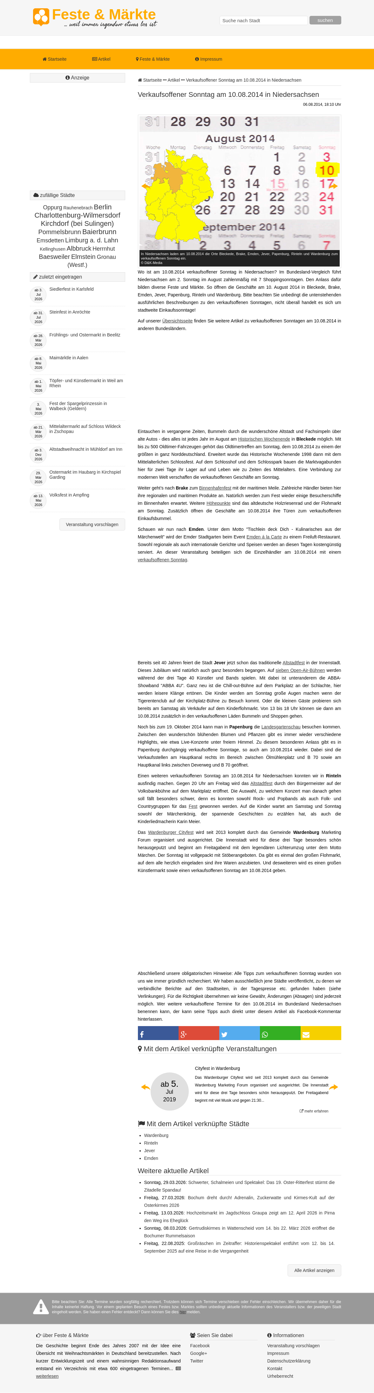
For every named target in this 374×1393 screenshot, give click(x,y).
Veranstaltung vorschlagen (92, 524)
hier (183, 1312)
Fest (193, 806)
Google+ (198, 1353)
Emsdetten (50, 240)
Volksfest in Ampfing (69, 494)
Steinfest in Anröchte (70, 311)
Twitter (196, 1360)
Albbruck (79, 248)
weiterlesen (47, 1376)
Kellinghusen (52, 249)
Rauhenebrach (77, 207)
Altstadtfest (294, 662)
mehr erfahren (314, 1111)
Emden (151, 1158)
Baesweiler (54, 256)
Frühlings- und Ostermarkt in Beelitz (85, 334)
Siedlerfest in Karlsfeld (72, 289)
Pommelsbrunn (59, 231)
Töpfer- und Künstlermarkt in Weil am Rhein (86, 383)
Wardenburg (156, 1135)
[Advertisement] (77, 143)
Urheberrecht (280, 1376)
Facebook (199, 1345)
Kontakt (274, 1368)
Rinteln (151, 1143)
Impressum (208, 59)
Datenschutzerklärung (288, 1360)
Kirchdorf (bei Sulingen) (77, 223)
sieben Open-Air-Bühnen (300, 670)
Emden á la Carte (264, 536)
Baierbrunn (99, 232)
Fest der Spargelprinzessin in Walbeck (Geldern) (78, 406)
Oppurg (52, 207)
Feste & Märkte (104, 17)
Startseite (55, 59)
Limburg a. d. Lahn (91, 240)
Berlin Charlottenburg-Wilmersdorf (77, 211)
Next (333, 186)
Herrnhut (103, 249)
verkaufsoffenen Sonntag (162, 559)
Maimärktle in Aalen (69, 357)
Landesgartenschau (281, 726)
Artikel (101, 59)
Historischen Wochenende (264, 439)
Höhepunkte (219, 503)
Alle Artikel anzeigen (314, 1270)
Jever (149, 1150)
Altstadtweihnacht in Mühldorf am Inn (86, 449)
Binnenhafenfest (215, 487)
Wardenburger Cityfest (171, 832)
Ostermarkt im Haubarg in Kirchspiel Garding (85, 475)
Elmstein (83, 256)
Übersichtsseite (177, 320)
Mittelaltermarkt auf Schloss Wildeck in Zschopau (85, 429)
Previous (146, 186)
